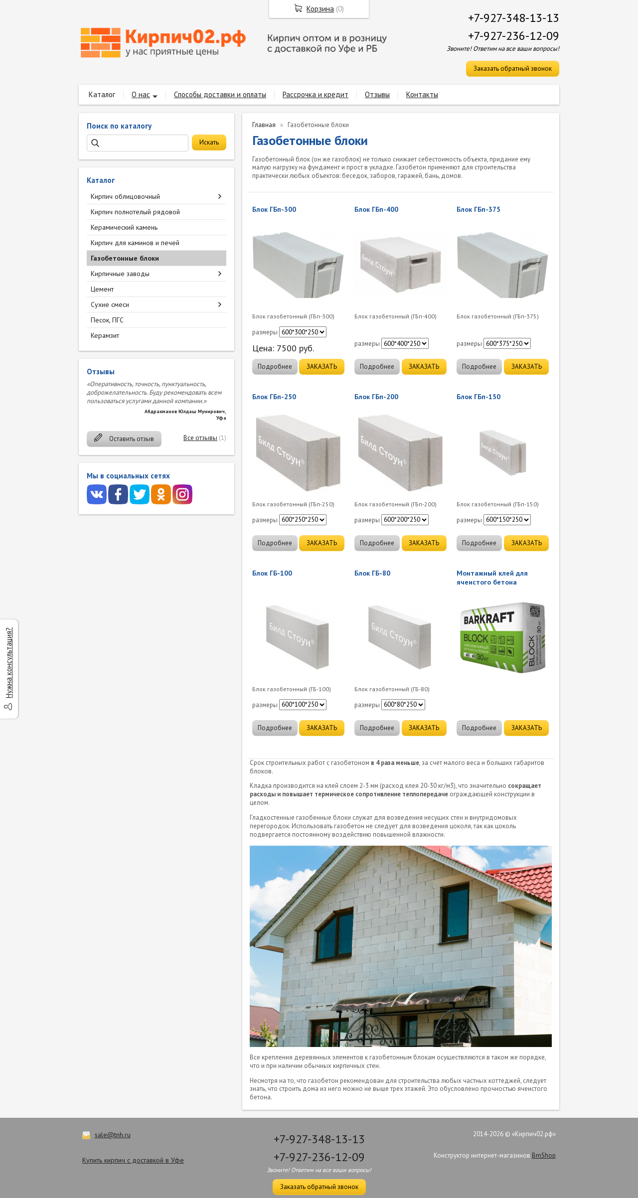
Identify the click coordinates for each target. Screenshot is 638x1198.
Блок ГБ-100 (272, 573)
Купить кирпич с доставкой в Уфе (133, 1160)
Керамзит (105, 335)
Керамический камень (124, 227)
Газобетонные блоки (125, 258)
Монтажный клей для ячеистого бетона (492, 578)
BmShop (544, 1155)
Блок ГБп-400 (376, 209)
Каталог (102, 94)
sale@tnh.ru (113, 1134)
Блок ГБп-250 (274, 396)
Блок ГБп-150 (478, 396)
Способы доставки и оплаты (220, 94)
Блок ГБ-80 (372, 573)
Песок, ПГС (107, 319)
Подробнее (275, 366)
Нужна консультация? (8, 662)
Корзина (320, 8)
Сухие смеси (110, 304)
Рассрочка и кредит (315, 94)
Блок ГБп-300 (274, 209)
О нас (141, 94)
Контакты (422, 94)
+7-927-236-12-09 (513, 35)
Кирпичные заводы (120, 273)
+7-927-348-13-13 (513, 17)
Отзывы (377, 94)
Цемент (102, 289)
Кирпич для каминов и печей (135, 242)
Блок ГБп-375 (478, 209)
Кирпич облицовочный (125, 196)
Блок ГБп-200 (376, 396)
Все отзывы (200, 438)
